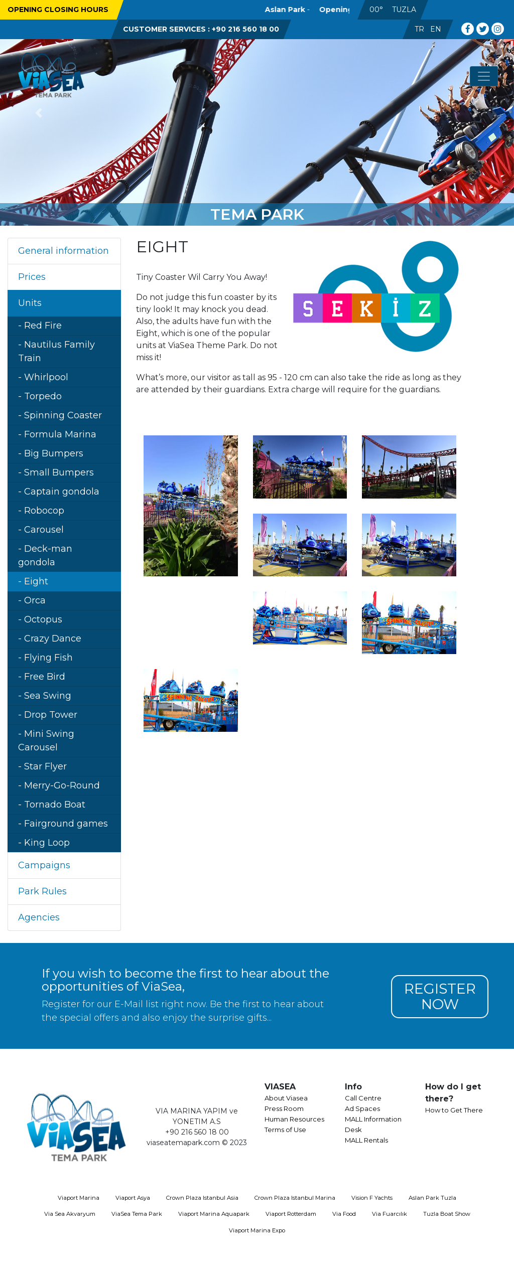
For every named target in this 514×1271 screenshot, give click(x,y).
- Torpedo (40, 396)
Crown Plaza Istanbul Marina (294, 1197)
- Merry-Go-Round (59, 785)
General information (63, 250)
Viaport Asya (132, 1197)
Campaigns (44, 865)
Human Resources (294, 1119)
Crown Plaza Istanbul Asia (202, 1197)
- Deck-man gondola (45, 555)
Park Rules (42, 891)
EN (435, 29)
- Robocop (41, 510)
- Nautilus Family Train (56, 351)
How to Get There (454, 1110)
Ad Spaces (362, 1108)
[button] (38, 113)
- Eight (33, 581)
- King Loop (44, 842)
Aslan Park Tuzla (432, 1197)
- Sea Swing (44, 695)
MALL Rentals (366, 1140)
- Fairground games (63, 823)
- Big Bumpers (50, 453)
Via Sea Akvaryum (69, 1213)
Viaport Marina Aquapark (213, 1213)
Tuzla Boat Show (446, 1213)
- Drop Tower (47, 714)
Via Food (344, 1213)
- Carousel (41, 529)
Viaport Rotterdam (291, 1213)
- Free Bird (41, 676)
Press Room (284, 1108)
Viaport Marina (78, 1197)
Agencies (39, 917)
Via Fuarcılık (389, 1213)
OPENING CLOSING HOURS (58, 9)
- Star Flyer (42, 766)
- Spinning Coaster (60, 415)
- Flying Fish (45, 657)
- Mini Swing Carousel (46, 740)
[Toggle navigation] (484, 76)
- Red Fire (40, 325)
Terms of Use (285, 1130)
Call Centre (363, 1098)
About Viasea (286, 1098)
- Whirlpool (43, 377)
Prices (32, 276)
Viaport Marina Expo (257, 1230)
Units (30, 302)
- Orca (32, 600)
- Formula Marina (57, 434)
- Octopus (40, 619)
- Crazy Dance (49, 638)
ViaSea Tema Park (136, 1213)
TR (419, 29)
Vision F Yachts (372, 1197)
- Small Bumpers (56, 472)
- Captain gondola (58, 491)
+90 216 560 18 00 (245, 29)
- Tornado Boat (51, 804)
